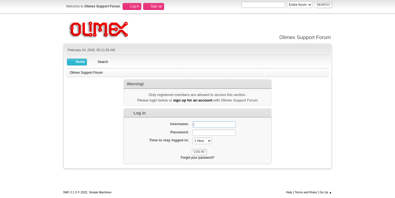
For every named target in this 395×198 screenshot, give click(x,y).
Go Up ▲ (326, 192)
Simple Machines (100, 192)
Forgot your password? (198, 158)
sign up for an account (192, 100)
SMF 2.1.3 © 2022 (75, 192)
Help (289, 192)
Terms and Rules (306, 192)
